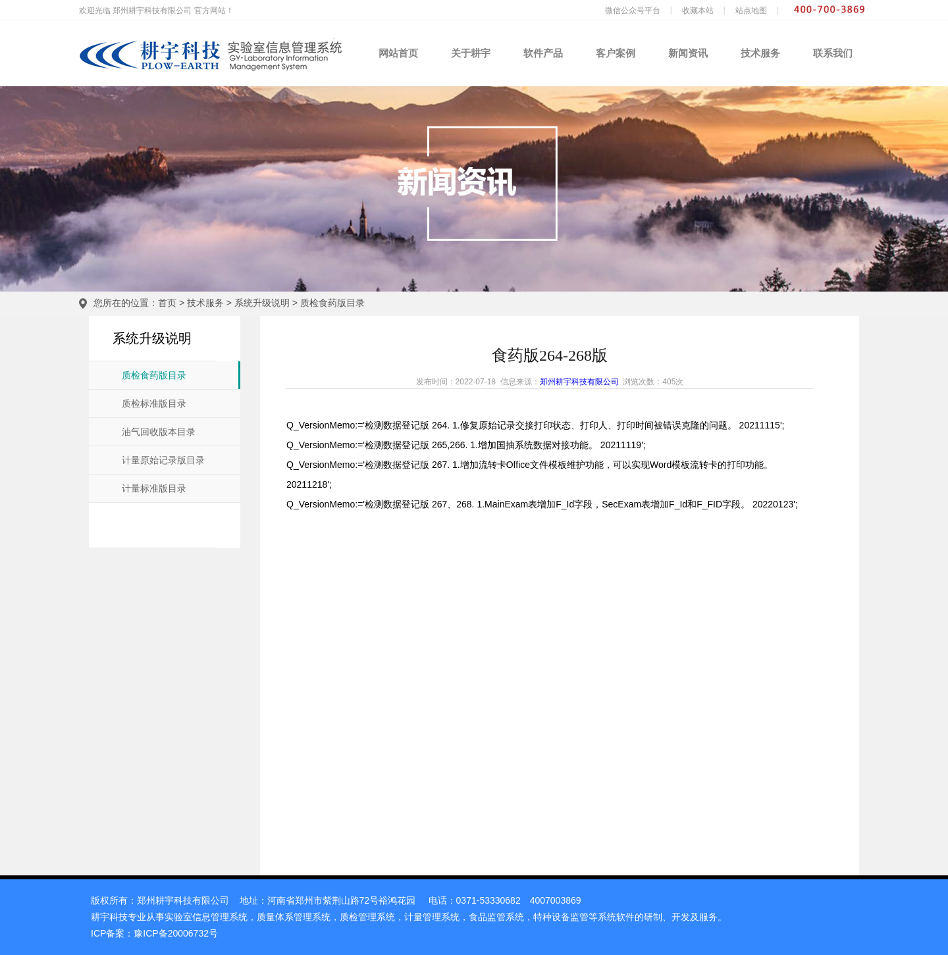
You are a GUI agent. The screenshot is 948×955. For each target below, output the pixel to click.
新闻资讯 (688, 53)
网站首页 (398, 53)
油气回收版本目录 (159, 432)
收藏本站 (698, 10)
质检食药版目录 (332, 302)
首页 (167, 302)
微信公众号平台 (632, 10)
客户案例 (615, 53)
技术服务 (760, 53)
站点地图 (751, 10)
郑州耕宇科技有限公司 (579, 381)
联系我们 (833, 53)
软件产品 (543, 53)
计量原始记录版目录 (163, 460)
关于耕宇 (470, 53)
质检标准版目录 (154, 404)
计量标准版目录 (154, 489)
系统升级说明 (262, 302)
